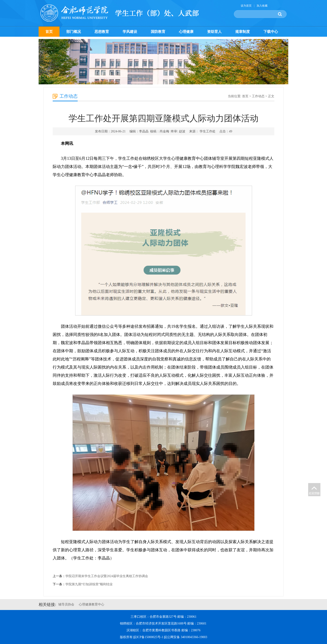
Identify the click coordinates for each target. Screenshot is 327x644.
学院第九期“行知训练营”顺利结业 (89, 584)
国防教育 (158, 32)
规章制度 (242, 32)
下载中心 (270, 32)
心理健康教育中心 (91, 604)
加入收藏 (262, 5)
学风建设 (130, 32)
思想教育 (101, 32)
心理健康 (186, 32)
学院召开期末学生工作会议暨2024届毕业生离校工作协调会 (106, 576)
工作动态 (258, 96)
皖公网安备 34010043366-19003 (185, 637)
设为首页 (246, 5)
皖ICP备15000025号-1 (148, 637)
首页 (49, 32)
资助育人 (214, 32)
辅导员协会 (66, 604)
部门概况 (73, 32)
